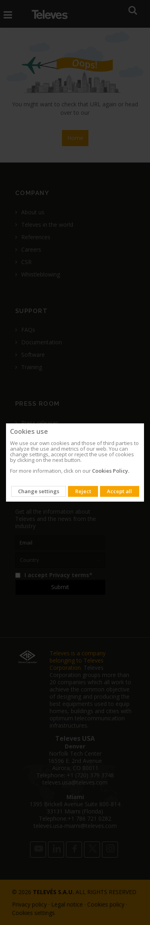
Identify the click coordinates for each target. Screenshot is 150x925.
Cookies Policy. (110, 470)
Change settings (38, 491)
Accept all (119, 491)
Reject (83, 491)
